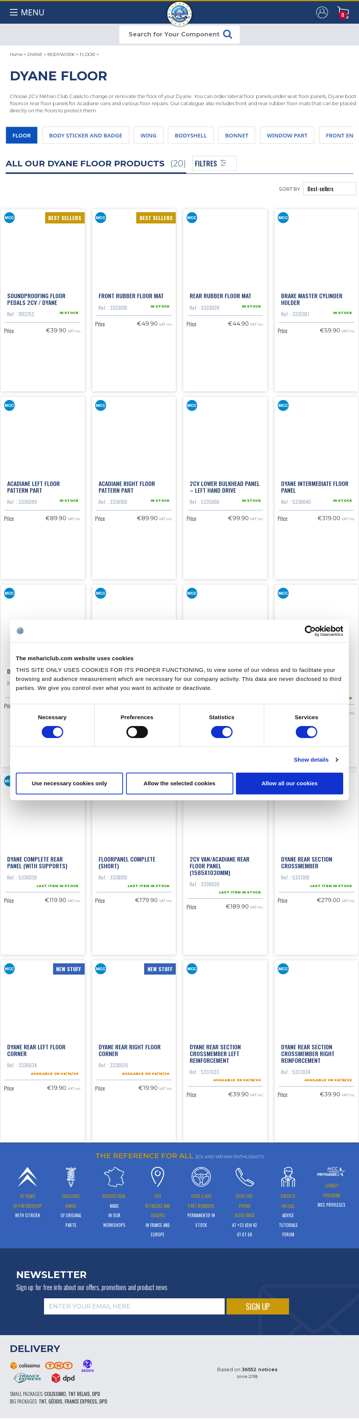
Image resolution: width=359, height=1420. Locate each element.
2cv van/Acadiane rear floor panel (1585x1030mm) (219, 863)
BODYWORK (61, 54)
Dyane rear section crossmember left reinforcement (215, 1051)
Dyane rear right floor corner (130, 1047)
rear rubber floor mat (220, 295)
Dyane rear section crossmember (306, 860)
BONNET (236, 135)
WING (148, 135)
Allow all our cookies (290, 783)
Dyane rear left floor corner (36, 1047)
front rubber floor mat (131, 295)
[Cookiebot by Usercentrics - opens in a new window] (310, 631)
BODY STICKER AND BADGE (85, 135)
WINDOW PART (287, 135)
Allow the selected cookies (180, 783)
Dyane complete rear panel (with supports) (37, 860)
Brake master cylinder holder (311, 298)
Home (16, 54)
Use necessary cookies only (69, 783)
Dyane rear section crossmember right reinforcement (308, 1051)
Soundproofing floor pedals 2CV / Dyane (36, 298)
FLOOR (87, 54)
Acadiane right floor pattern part (127, 485)
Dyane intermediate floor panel (314, 485)
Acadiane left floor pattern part (33, 485)
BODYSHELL (191, 135)
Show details (311, 759)
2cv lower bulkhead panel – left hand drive (225, 485)
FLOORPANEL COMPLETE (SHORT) (127, 860)
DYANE (35, 54)
